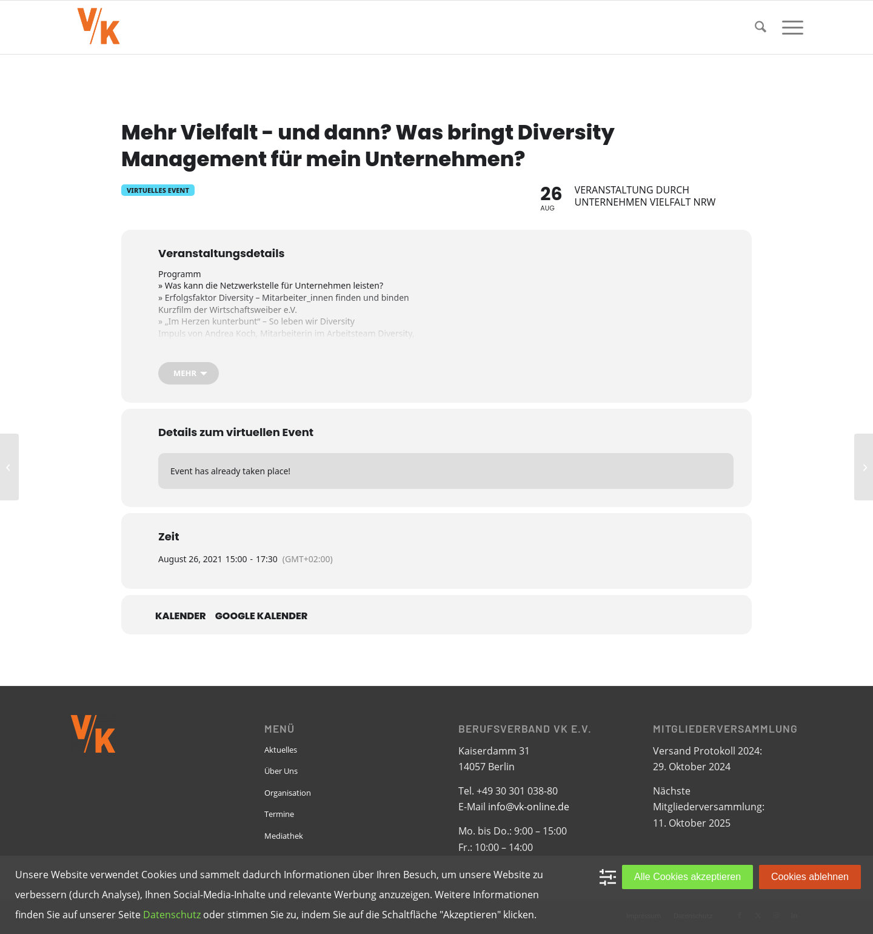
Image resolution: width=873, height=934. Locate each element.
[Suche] (760, 27)
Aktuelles (280, 749)
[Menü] (788, 27)
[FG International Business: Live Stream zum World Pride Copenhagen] (863, 467)
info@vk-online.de (528, 806)
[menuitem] (760, 27)
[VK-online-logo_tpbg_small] (98, 27)
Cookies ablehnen (810, 877)
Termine (279, 813)
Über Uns (281, 770)
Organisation (287, 792)
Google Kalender (261, 616)
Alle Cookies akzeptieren (687, 877)
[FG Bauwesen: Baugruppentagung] (9, 467)
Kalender (180, 616)
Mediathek (283, 835)
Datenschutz (172, 914)
